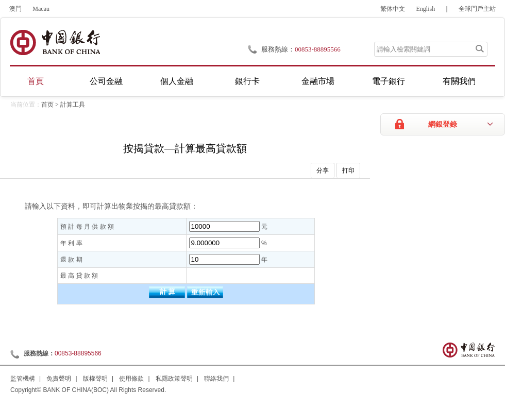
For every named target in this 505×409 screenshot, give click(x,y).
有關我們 (459, 81)
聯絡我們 (216, 378)
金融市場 (317, 81)
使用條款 (131, 378)
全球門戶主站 (477, 8)
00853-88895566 (318, 49)
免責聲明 (58, 378)
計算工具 (72, 104)
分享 (322, 170)
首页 (47, 104)
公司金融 (106, 81)
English (425, 8)
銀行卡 (247, 81)
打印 (348, 170)
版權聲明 (95, 378)
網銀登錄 (442, 124)
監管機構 (22, 378)
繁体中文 (392, 8)
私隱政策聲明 (174, 378)
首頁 (35, 81)
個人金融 (176, 81)
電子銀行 (388, 81)
